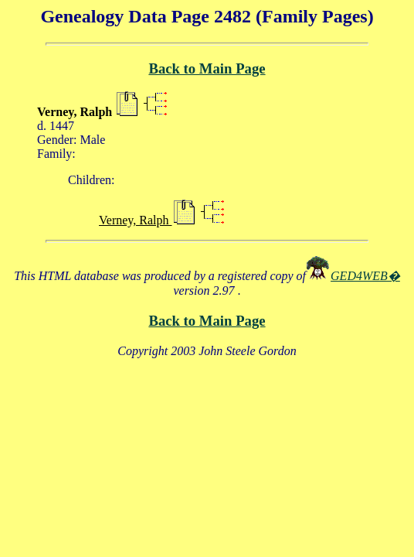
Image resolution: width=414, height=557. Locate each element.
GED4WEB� (365, 275)
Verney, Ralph (135, 220)
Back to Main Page (206, 68)
